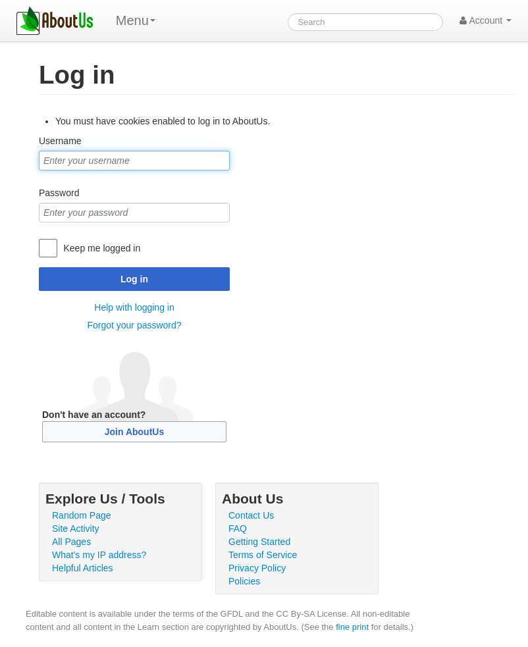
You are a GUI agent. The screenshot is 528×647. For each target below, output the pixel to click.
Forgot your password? (134, 325)
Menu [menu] (135, 20)
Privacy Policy (257, 568)
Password (59, 193)
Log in (134, 279)
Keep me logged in (101, 248)
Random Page (81, 515)
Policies (244, 581)
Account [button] (486, 20)
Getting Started (259, 541)
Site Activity (75, 528)
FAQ (237, 528)
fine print (352, 627)
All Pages (71, 541)
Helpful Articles (82, 568)
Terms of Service (262, 555)
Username (60, 141)
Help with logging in (134, 307)
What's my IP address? (99, 555)
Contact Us (251, 515)
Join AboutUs (134, 432)
